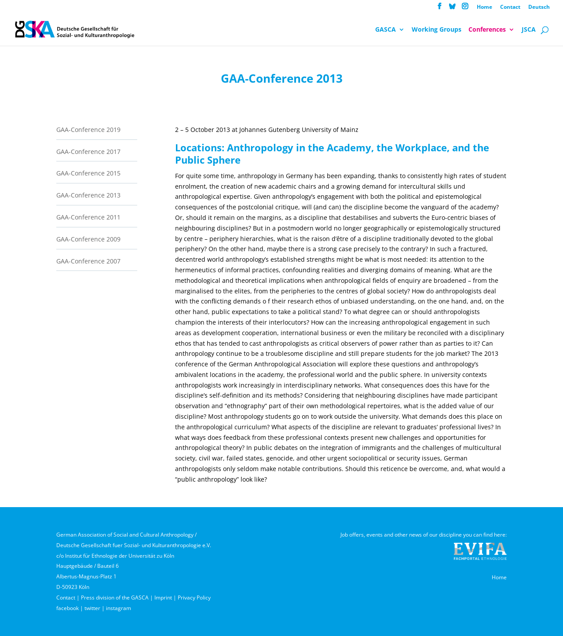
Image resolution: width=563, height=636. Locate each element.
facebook (67, 608)
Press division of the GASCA (115, 597)
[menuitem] (539, 9)
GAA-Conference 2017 (88, 151)
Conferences (487, 29)
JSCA (529, 29)
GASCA (385, 29)
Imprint (163, 597)
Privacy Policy (194, 597)
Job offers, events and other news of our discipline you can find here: (423, 534)
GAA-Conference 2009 (88, 239)
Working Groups (436, 29)
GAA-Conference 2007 (88, 261)
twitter (92, 608)
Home (484, 7)
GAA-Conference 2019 (88, 129)
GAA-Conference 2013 (88, 195)
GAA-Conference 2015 (88, 173)
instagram (118, 608)
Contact (510, 7)
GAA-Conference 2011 (88, 217)
